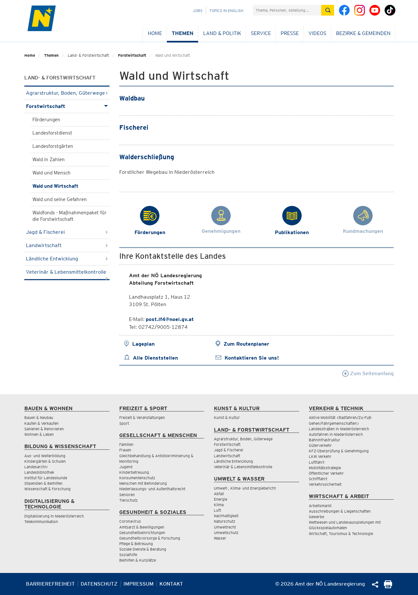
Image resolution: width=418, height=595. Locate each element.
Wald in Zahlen (48, 159)
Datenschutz (99, 584)
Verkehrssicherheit (325, 484)
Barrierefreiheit (50, 584)
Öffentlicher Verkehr (326, 473)
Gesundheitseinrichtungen (142, 532)
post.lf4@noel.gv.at (170, 319)
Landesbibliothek (39, 472)
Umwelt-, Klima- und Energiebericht (245, 488)
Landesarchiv (36, 466)
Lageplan (143, 344)
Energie (220, 499)
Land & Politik (222, 33)
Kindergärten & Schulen (45, 461)
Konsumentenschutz (137, 477)
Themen (182, 33)
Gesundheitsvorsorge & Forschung (149, 538)
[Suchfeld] (287, 10)
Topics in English (226, 10)
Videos (317, 33)
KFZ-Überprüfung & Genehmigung (339, 450)
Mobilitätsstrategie (325, 467)
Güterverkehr (320, 445)
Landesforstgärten (52, 146)
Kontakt (171, 584)
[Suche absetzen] (327, 10)
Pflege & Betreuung (136, 543)
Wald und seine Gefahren (59, 199)
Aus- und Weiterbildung (44, 455)
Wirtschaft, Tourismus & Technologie (341, 533)
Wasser (220, 538)
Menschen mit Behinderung (143, 483)
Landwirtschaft (67, 245)
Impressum (138, 584)
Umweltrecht (225, 527)
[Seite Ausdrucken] (388, 586)
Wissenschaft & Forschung (47, 488)
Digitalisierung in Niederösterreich (54, 516)
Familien (126, 444)
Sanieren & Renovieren (44, 428)
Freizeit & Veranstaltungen (142, 417)
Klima (219, 504)
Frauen (125, 449)
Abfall (219, 493)
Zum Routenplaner (246, 344)
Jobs (198, 10)
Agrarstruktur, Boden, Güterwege (67, 93)
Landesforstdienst (52, 133)
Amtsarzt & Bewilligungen (141, 527)
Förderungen (46, 120)
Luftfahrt (316, 462)
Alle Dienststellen (155, 358)
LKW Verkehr (320, 456)
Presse (290, 33)
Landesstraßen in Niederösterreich (339, 428)
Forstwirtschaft (132, 55)
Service (261, 33)
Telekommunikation (41, 521)
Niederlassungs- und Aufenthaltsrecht (152, 488)
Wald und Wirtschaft (55, 186)
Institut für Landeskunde (45, 477)
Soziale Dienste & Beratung (142, 549)
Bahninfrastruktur (324, 439)
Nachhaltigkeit (226, 515)
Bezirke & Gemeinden (363, 33)
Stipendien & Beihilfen (43, 483)
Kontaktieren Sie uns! (252, 358)
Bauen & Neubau (38, 417)
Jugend (126, 466)
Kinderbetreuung (134, 472)
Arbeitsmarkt (320, 505)
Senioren (127, 494)
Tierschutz (128, 500)
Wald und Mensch (51, 173)
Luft (217, 510)
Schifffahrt (318, 478)
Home (155, 33)
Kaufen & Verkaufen (41, 423)
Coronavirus (130, 521)
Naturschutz (224, 521)
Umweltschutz (226, 532)
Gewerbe (316, 516)
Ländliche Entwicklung (67, 259)
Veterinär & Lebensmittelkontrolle (67, 274)
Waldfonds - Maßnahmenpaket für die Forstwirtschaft (69, 216)
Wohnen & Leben (39, 434)
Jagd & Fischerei (67, 232)
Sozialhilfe (128, 554)
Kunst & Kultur (227, 417)
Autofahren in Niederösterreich (336, 434)
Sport (124, 423)
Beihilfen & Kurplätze (137, 560)
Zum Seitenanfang (368, 373)
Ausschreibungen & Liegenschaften (340, 511)
